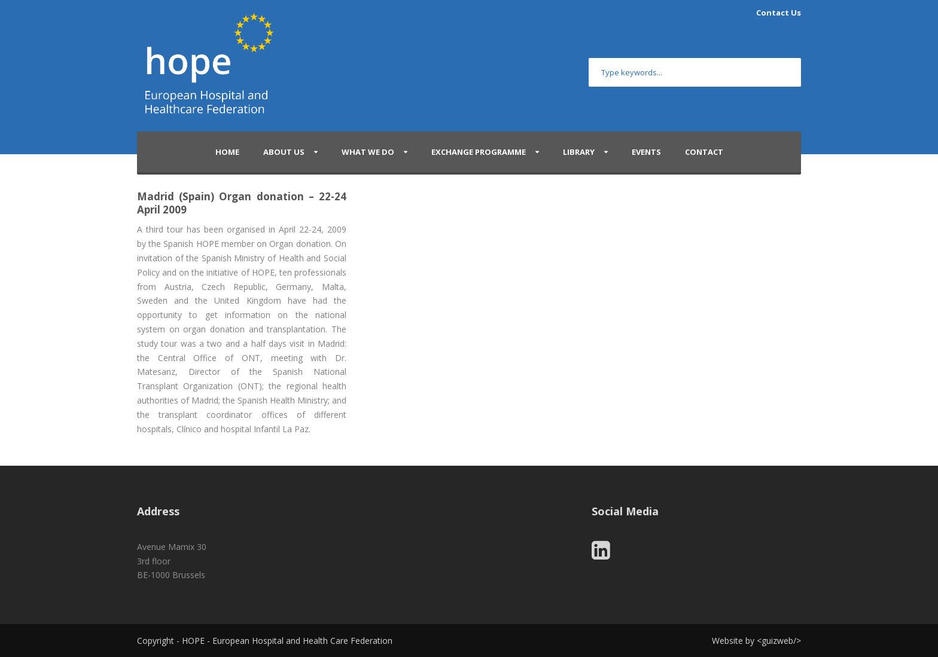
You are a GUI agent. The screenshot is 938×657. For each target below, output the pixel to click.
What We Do (368, 151)
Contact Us (778, 12)
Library (579, 151)
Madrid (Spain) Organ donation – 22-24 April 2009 (241, 203)
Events (646, 151)
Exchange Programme (478, 151)
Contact (704, 151)
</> (779, 640)
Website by (734, 640)
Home (227, 151)
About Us (283, 151)
